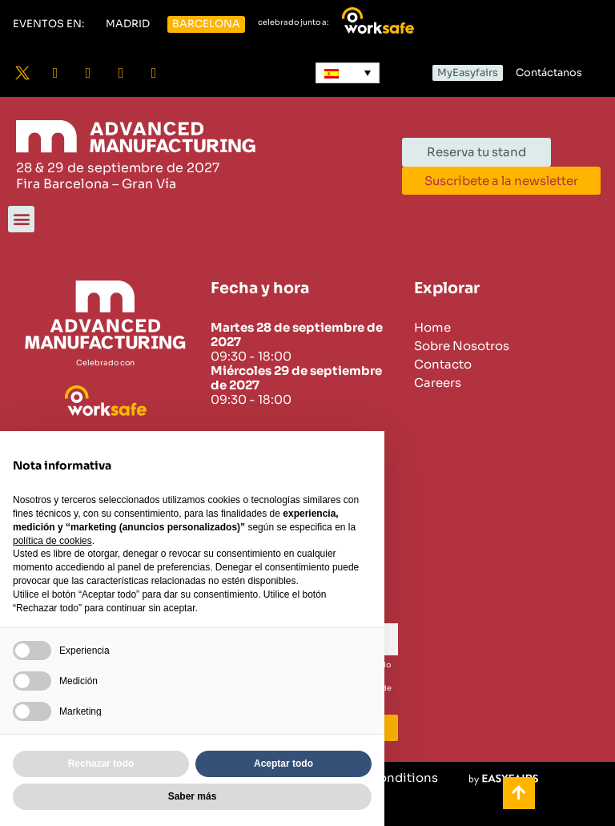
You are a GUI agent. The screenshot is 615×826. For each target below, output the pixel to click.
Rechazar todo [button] (101, 763)
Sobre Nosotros (461, 346)
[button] (48, 24)
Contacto (443, 364)
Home (432, 327)
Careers (437, 383)
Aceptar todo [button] (283, 763)
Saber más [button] (192, 796)
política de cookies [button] (52, 540)
